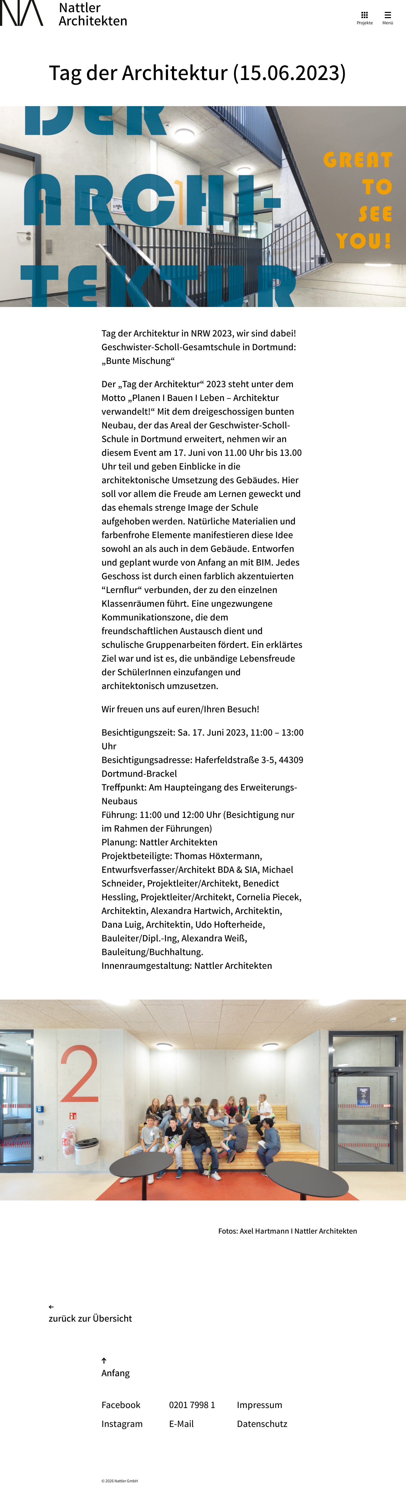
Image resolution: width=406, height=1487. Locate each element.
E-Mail (181, 1425)
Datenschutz (262, 1425)
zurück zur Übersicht (90, 1316)
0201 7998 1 (192, 1406)
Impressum (259, 1406)
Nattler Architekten (93, 16)
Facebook (121, 1406)
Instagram (122, 1425)
